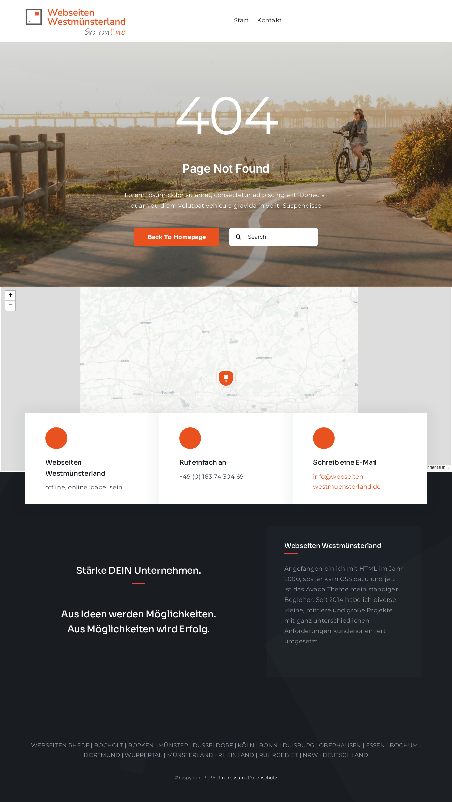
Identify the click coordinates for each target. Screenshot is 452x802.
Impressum (232, 778)
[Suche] (238, 237)
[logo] (75, 11)
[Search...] (273, 237)
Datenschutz (262, 778)
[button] (226, 378)
